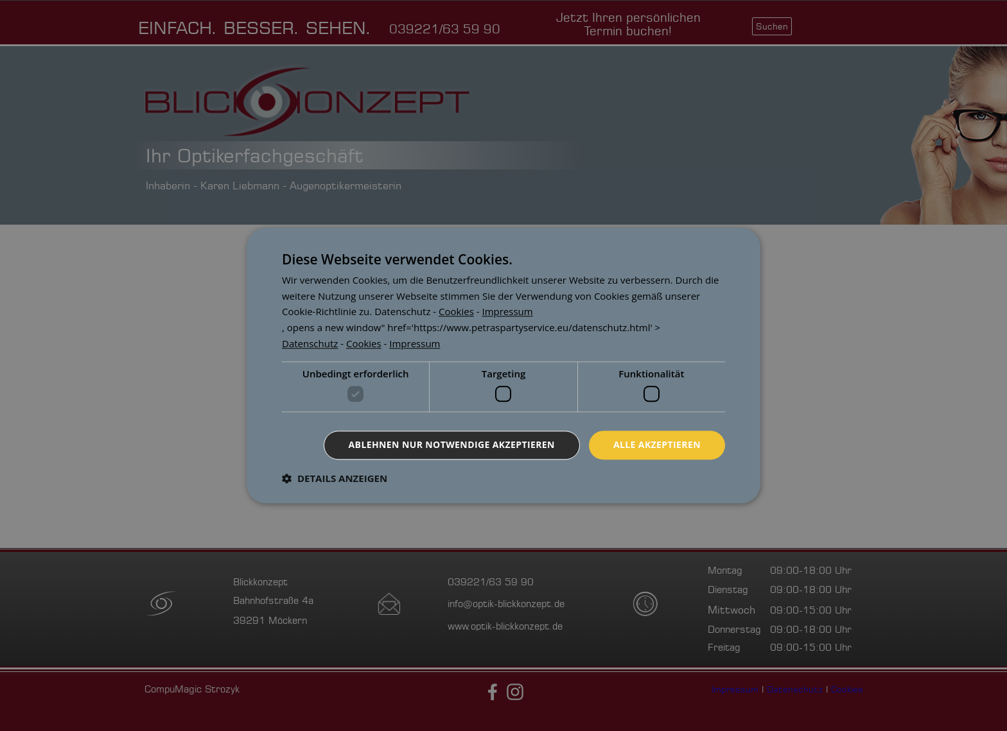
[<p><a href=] (402, 311)
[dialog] (503, 365)
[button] (334, 478)
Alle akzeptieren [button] (657, 444)
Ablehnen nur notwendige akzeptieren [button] (452, 444)
